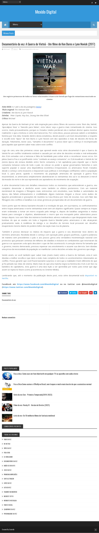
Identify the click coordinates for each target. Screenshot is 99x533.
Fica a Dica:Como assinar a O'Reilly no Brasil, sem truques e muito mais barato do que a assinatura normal (52, 384)
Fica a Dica (7, 453)
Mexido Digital (45, 12)
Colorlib (11, 529)
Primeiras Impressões (10, 474)
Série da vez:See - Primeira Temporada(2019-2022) (33, 394)
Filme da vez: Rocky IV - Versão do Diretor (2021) (32, 405)
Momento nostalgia (10, 501)
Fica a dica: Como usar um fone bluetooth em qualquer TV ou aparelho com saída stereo (46, 373)
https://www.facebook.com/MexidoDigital (38, 284)
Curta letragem (9, 479)
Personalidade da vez (10, 514)
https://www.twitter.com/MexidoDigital (22, 287)
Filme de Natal (8, 505)
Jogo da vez (7, 470)
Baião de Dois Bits (9, 466)
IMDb (38, 106)
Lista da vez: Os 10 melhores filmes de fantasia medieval (34, 415)
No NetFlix (7, 444)
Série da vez (7, 448)
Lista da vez (7, 487)
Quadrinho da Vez (9, 509)
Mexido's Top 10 (8, 496)
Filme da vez (7, 439)
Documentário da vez (30, 49)
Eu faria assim (8, 457)
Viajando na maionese (10, 492)
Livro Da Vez (8, 483)
